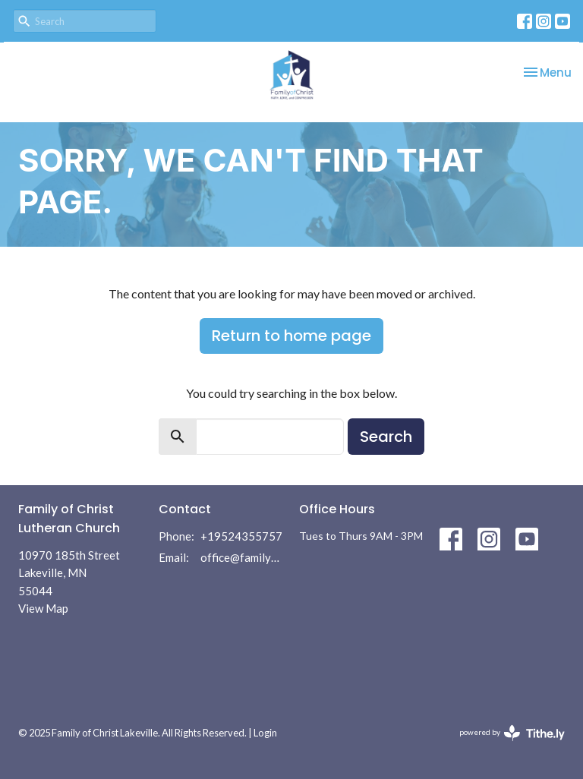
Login (265, 733)
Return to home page (291, 335)
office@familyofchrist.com (242, 557)
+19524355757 (241, 536)
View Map (43, 608)
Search (386, 436)
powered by (512, 733)
